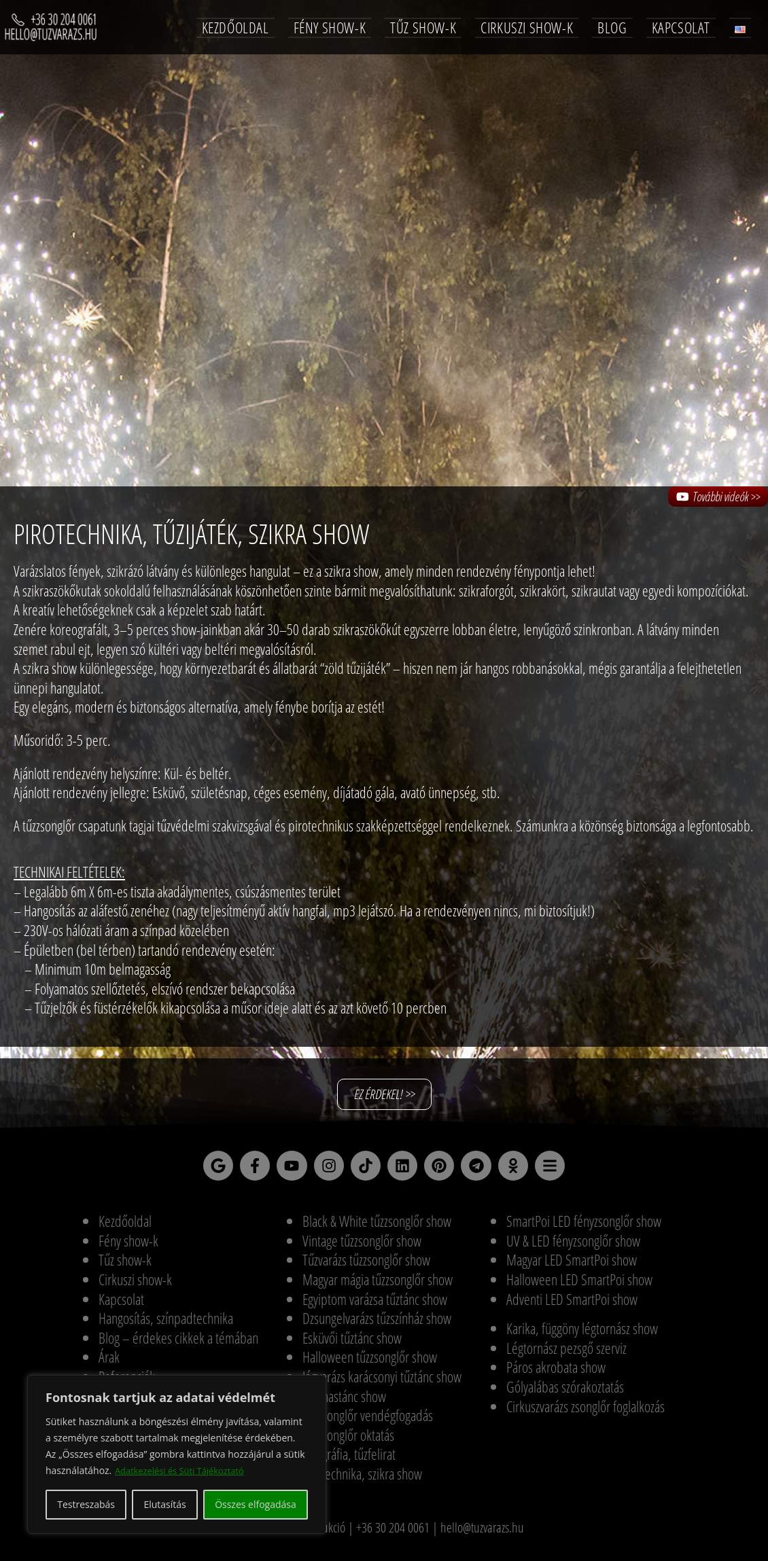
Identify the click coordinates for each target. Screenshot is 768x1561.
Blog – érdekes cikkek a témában (178, 1343)
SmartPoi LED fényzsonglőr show (583, 1227)
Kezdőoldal (125, 1227)
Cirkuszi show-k (135, 1285)
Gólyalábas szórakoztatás (565, 1392)
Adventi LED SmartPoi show (572, 1305)
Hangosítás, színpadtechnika (166, 1324)
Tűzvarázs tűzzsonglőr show (366, 1266)
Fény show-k (128, 1246)
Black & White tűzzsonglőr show (376, 1227)
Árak (109, 1363)
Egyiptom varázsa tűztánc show (374, 1305)
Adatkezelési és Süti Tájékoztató (185, 1470)
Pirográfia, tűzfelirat (349, 1460)
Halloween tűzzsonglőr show (369, 1363)
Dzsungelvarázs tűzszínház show (376, 1324)
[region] (176, 1454)
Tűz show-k (125, 1266)
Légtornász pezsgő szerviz (566, 1354)
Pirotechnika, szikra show (362, 1479)
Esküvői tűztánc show (352, 1343)
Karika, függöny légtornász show (582, 1334)
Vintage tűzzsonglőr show (361, 1246)
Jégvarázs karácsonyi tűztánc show (381, 1382)
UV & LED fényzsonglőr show (573, 1246)
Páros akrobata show (556, 1373)
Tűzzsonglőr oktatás (348, 1441)
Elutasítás (164, 1504)
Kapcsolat (121, 1305)
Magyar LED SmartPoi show (571, 1266)
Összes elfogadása (255, 1504)
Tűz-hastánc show (344, 1402)
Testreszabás (86, 1504)
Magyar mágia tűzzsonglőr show (377, 1285)
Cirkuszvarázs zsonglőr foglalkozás (585, 1412)
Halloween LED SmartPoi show (579, 1285)
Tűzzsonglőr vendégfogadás (367, 1421)
